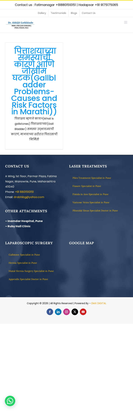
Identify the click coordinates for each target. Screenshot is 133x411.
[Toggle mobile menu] (126, 22)
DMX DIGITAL (98, 303)
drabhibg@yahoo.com (29, 197)
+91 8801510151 (24, 192)
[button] (10, 401)
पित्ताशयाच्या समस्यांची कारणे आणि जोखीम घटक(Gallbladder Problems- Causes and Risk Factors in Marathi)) (34, 81)
